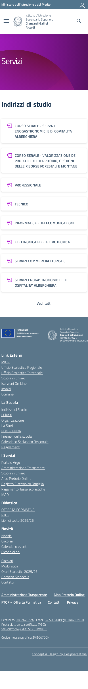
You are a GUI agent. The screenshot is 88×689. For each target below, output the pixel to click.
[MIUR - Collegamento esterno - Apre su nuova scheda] (25, 4)
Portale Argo (10, 462)
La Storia (8, 425)
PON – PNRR (11, 431)
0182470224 (25, 619)
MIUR (5, 362)
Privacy (72, 602)
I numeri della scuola (16, 436)
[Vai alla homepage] (17, 22)
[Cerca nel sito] (78, 21)
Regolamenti (10, 447)
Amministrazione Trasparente (23, 467)
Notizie (6, 535)
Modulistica (9, 566)
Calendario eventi (14, 546)
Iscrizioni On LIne (14, 383)
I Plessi (6, 415)
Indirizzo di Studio (14, 409)
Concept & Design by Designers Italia (59, 654)
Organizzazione (12, 420)
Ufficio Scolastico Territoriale (22, 372)
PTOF (5, 515)
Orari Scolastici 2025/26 (19, 571)
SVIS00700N (40, 637)
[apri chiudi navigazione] (6, 21)
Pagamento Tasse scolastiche (23, 489)
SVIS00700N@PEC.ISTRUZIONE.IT (24, 629)
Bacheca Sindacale (15, 576)
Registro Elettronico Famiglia (22, 483)
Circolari (7, 541)
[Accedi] (82, 4)
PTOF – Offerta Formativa (21, 602)
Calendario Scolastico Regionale (24, 441)
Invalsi (6, 388)
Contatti (7, 582)
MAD (5, 494)
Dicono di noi (10, 552)
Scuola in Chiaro (13, 378)
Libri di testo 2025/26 (17, 520)
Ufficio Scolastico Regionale (21, 367)
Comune (7, 394)
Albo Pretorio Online (16, 478)
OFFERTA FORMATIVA (18, 509)
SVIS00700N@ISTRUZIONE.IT (64, 619)
